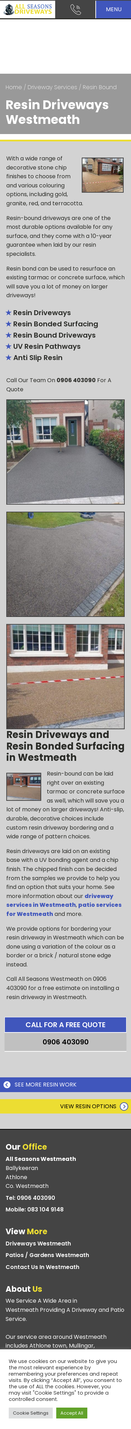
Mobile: (35, 1209)
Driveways (38, 1243)
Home (14, 87)
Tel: (30, 1198)
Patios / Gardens (47, 1255)
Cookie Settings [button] (31, 1413)
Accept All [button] (71, 1413)
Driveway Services (52, 87)
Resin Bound (100, 87)
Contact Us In (42, 1267)
